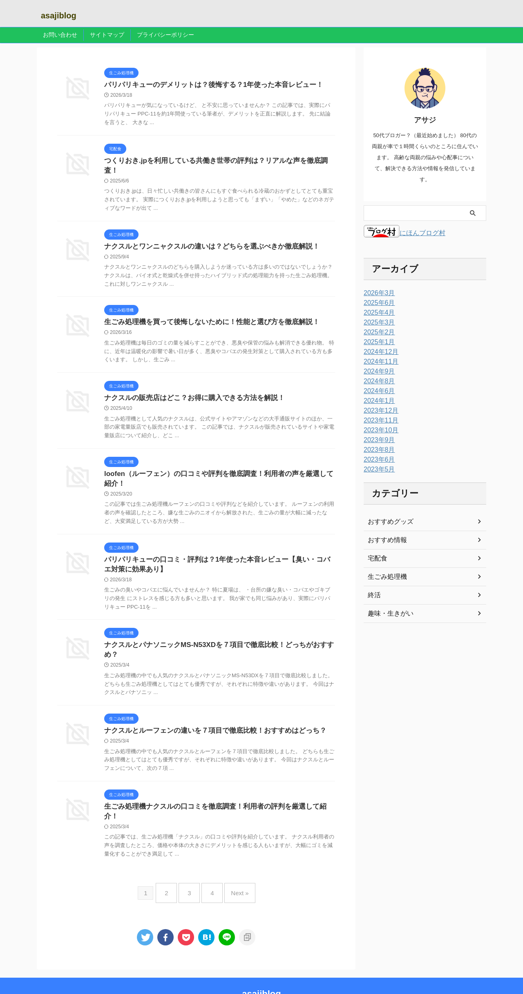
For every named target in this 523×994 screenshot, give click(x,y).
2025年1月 (377, 342)
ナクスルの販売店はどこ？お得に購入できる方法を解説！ (189, 391)
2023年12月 (379, 410)
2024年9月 (377, 371)
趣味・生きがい (388, 613)
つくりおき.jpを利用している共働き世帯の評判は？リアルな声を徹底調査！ (216, 161)
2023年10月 (379, 430)
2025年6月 (377, 303)
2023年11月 (379, 420)
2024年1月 (377, 401)
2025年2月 (377, 332)
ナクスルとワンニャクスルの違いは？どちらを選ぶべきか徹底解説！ (205, 238)
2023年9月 (377, 440)
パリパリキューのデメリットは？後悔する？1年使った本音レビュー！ (207, 85)
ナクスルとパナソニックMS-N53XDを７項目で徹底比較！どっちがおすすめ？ (218, 642)
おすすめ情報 (385, 540)
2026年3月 (377, 293)
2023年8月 (377, 450)
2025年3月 (377, 322)
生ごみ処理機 (385, 577)
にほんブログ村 (404, 232)
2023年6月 (377, 459)
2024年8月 (377, 381)
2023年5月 (377, 469)
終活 (373, 595)
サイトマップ (107, 34)
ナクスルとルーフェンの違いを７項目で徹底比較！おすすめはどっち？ (208, 719)
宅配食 (376, 558)
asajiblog (58, 15)
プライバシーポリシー (165, 34)
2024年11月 (379, 361)
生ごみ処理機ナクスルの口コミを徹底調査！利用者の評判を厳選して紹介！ (215, 796)
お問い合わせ (60, 34)
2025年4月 (377, 312)
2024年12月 (379, 352)
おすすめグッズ (388, 521)
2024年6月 (377, 391)
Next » (233, 870)
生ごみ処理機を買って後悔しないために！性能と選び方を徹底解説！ (205, 314)
